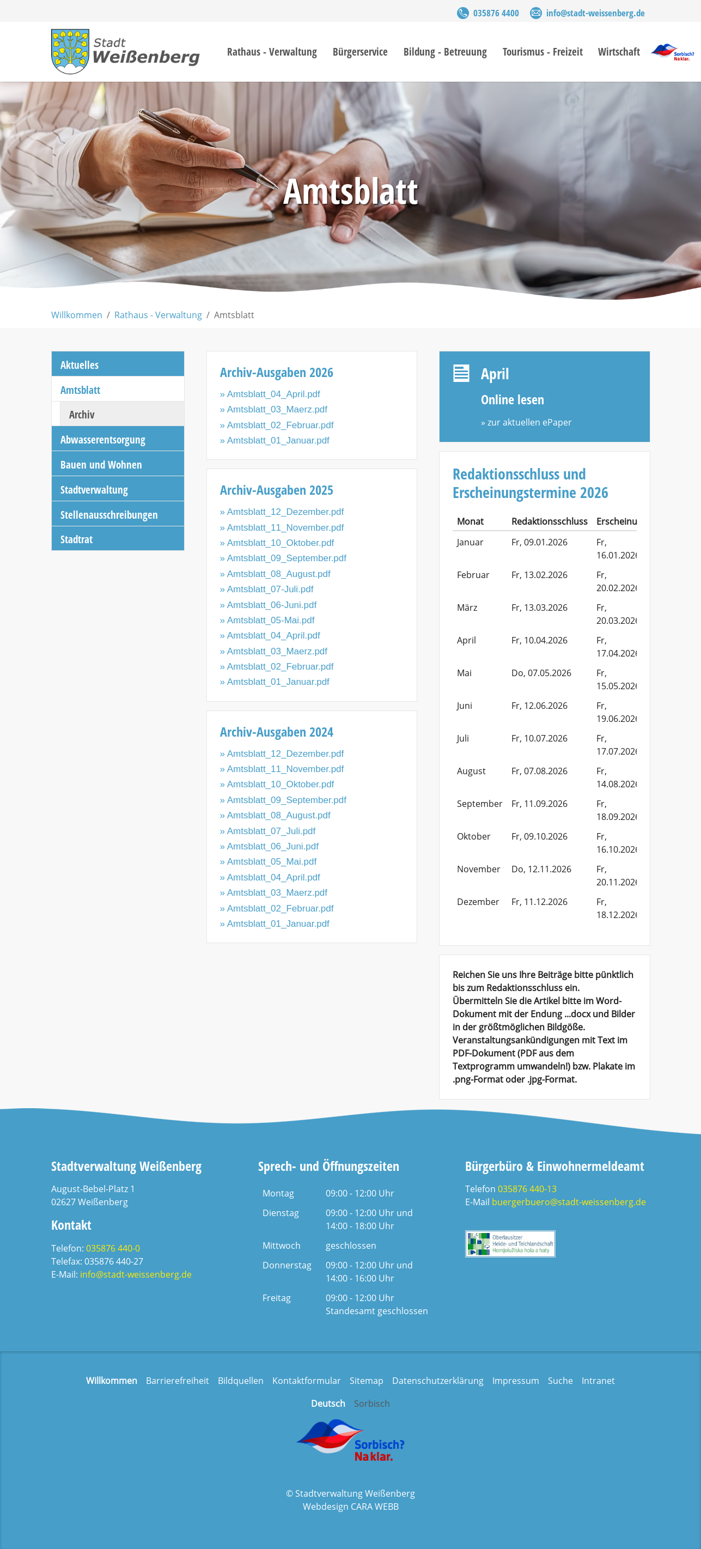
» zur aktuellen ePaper (526, 422)
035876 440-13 (527, 1189)
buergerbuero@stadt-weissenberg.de (569, 1202)
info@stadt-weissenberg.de (595, 13)
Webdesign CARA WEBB (351, 1506)
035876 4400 (496, 13)
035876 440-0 (113, 1248)
